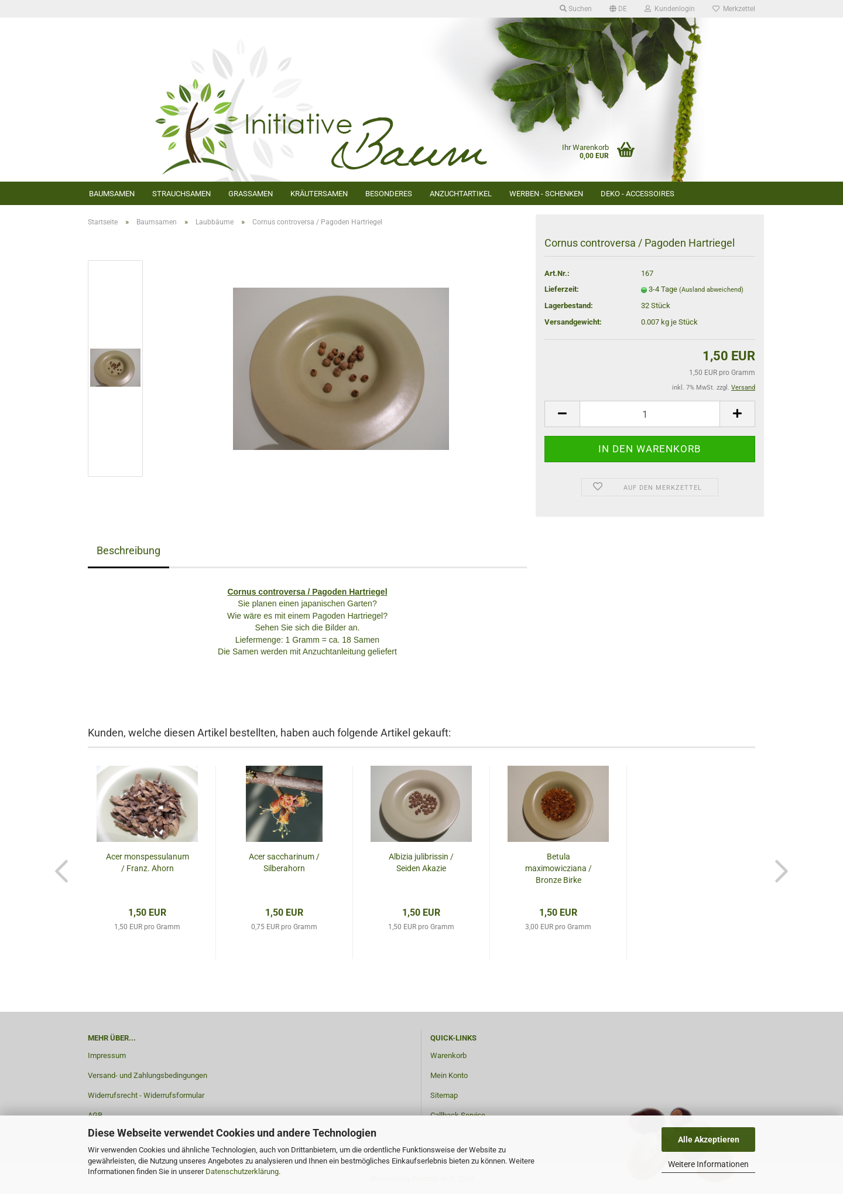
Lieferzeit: (561, 289)
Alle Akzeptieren (708, 1139)
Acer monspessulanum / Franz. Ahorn (147, 862)
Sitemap (444, 1095)
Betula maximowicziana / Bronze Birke (558, 868)
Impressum (107, 1055)
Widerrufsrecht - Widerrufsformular (146, 1095)
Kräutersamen (319, 193)
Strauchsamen (181, 193)
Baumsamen (112, 193)
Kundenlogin (670, 9)
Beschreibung (128, 550)
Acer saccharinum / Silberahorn (284, 862)
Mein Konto (449, 1075)
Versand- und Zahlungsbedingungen (147, 1075)
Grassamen (250, 193)
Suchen (576, 9)
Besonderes (388, 193)
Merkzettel (733, 9)
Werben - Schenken (546, 193)
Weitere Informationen (708, 1164)
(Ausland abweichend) (711, 290)
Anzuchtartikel (461, 193)
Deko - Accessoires (637, 193)
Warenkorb (448, 1055)
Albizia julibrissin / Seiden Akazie (421, 862)
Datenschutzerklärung (242, 1171)
